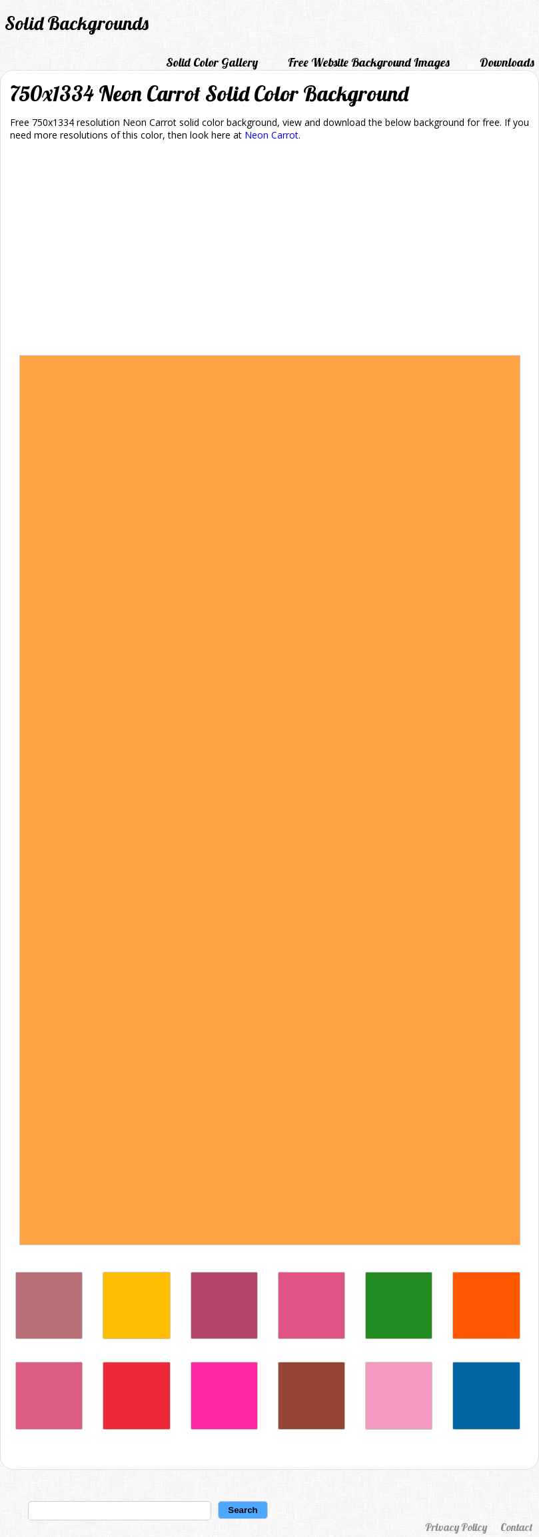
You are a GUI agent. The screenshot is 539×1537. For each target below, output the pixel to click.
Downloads (507, 62)
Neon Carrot (271, 135)
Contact (516, 1527)
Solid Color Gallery (212, 62)
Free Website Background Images (369, 62)
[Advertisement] (269, 250)
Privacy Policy (456, 1527)
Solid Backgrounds (77, 23)
